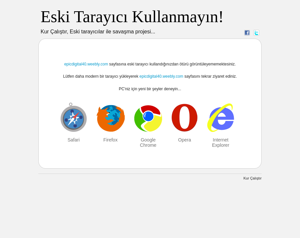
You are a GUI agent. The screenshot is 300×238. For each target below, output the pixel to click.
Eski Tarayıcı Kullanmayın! (132, 16)
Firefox (111, 139)
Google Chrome (148, 142)
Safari (73, 139)
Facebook (247, 32)
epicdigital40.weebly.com (86, 64)
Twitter (256, 32)
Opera (184, 139)
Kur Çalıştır (252, 178)
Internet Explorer (220, 142)
